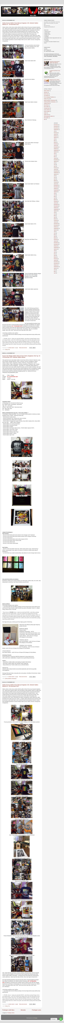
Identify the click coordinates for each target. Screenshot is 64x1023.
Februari (55, 132)
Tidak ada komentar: (23, 347)
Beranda (23, 1010)
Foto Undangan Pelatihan (49, 97)
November (56, 127)
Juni (55, 155)
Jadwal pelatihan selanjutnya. (50, 101)
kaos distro (46, 104)
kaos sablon (46, 106)
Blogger (35, 1017)
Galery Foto (7, 349)
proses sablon (47, 111)
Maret (55, 142)
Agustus (55, 137)
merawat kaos (47, 108)
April (55, 166)
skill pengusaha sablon (48, 116)
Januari (55, 134)
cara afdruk (46, 95)
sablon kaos (46, 114)
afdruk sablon (46, 90)
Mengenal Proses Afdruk (54, 79)
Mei (54, 140)
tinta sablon (46, 117)
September (56, 129)
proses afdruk (46, 109)
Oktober (55, 135)
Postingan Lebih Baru (8, 1010)
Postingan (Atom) (10, 1012)
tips (44, 119)
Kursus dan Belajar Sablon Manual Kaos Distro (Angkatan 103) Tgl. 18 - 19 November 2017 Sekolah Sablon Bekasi (21, 356)
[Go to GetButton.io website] (61, 1021)
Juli (54, 131)
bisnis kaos (46, 93)
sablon (45, 112)
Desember (56, 124)
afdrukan (46, 92)
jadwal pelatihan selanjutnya (10, 678)
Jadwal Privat (46, 103)
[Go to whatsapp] (60, 1019)
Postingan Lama (36, 1010)
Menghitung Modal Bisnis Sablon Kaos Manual (54, 62)
